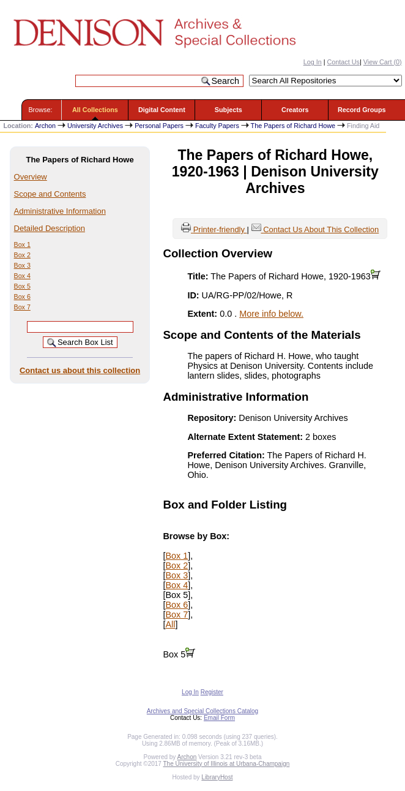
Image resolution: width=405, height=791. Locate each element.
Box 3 (22, 265)
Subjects (228, 109)
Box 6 (22, 296)
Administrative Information (60, 211)
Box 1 (22, 244)
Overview (30, 176)
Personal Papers (159, 125)
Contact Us (343, 62)
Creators (294, 109)
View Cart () (382, 62)
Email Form (219, 717)
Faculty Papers (217, 125)
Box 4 (22, 275)
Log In (312, 62)
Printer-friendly (220, 229)
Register (212, 692)
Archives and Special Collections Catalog (202, 711)
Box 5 (22, 286)
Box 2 (22, 255)
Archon (45, 125)
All (170, 624)
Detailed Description (49, 228)
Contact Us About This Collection (321, 229)
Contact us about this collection (80, 370)
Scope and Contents (50, 194)
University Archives (95, 125)
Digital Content (161, 109)
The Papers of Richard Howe (293, 125)
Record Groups (362, 109)
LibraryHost (216, 777)
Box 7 (22, 307)
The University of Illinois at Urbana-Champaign (226, 763)
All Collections (95, 109)
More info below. (271, 314)
